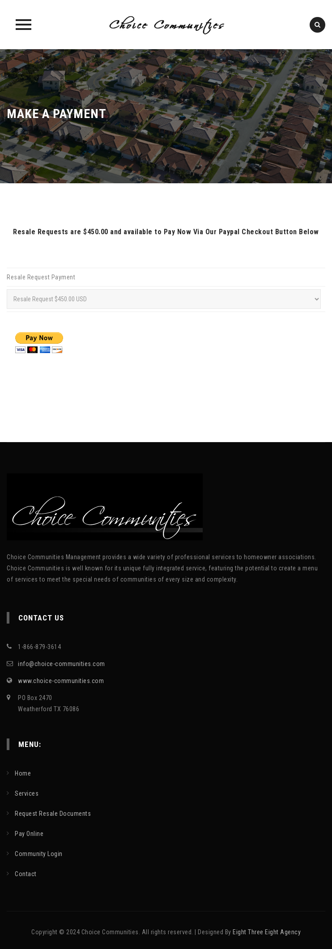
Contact (26, 873)
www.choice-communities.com (61, 680)
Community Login (39, 853)
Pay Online (29, 833)
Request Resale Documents (53, 813)
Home (23, 773)
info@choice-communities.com (61, 663)
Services (26, 793)
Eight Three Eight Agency (267, 932)
